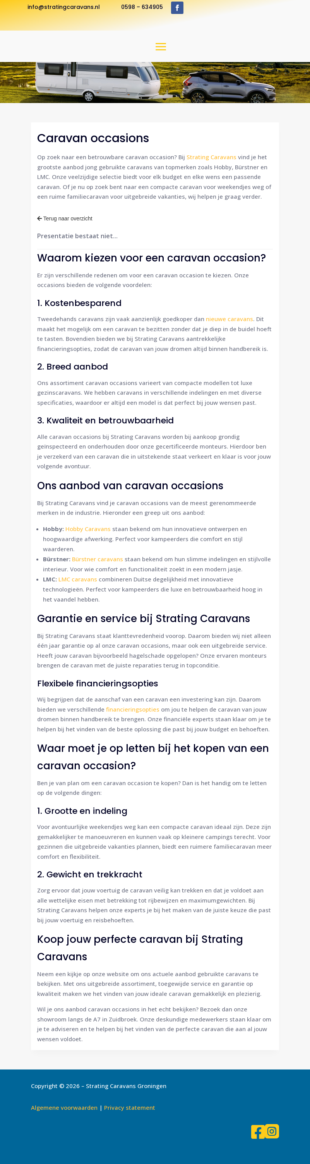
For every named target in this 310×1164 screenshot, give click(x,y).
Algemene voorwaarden (64, 1107)
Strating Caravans (211, 157)
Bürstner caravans (97, 559)
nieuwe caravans (229, 319)
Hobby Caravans (88, 529)
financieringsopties (132, 709)
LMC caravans (77, 579)
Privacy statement (129, 1107)
